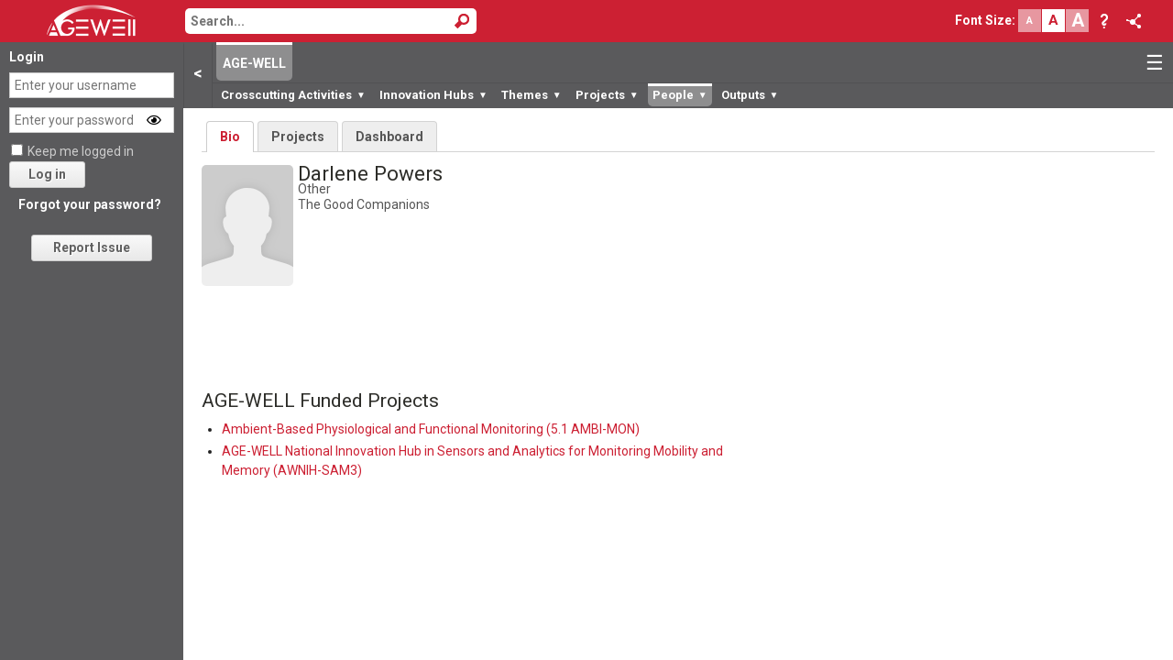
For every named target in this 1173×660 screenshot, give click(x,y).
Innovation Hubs (433, 95)
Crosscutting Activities (293, 95)
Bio (230, 136)
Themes (531, 95)
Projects (607, 95)
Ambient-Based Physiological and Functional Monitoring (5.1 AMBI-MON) (431, 429)
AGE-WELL (254, 63)
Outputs (750, 95)
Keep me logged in (80, 151)
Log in (47, 174)
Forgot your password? (89, 204)
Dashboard (389, 136)
